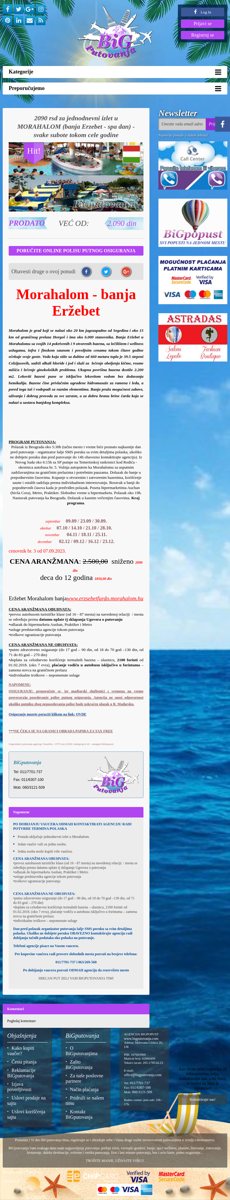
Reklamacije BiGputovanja (21, 1073)
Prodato (27, 223)
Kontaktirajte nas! (202, 1099)
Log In (202, 11)
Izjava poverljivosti (19, 1087)
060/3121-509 (142, 1092)
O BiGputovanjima (82, 1051)
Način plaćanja (84, 1089)
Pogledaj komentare (21, 1021)
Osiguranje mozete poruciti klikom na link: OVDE (47, 714)
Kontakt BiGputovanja (79, 1114)
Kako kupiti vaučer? (20, 1051)
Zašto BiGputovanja (79, 1064)
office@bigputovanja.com (142, 1075)
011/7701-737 (140, 1083)
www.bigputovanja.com (141, 1038)
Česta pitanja (24, 1061)
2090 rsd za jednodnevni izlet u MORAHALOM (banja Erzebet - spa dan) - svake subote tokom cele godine (76, 126)
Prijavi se (203, 23)
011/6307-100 (141, 1087)
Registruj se (202, 35)
